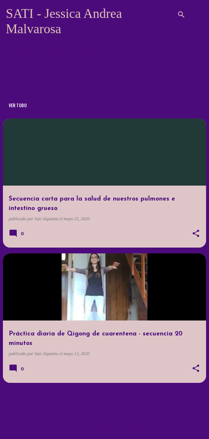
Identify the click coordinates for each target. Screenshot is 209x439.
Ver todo (18, 105)
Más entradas (104, 403)
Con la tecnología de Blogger (104, 429)
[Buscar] (181, 14)
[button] (196, 234)
